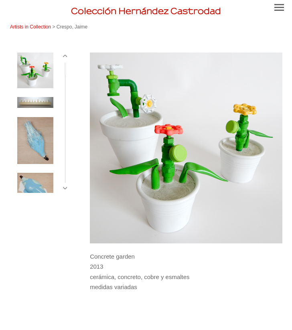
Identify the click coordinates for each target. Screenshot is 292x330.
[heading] (146, 11)
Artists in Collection (30, 27)
